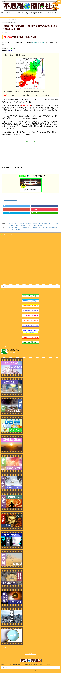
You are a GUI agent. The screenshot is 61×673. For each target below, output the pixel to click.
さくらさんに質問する (30, 315)
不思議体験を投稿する (30, 310)
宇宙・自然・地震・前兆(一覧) (10, 200)
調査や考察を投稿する (30, 330)
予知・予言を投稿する (30, 296)
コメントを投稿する (30, 332)
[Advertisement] (30, 152)
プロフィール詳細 (11, 352)
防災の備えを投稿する (30, 320)
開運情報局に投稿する (30, 305)
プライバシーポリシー (30, 651)
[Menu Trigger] (59, 2)
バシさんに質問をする (30, 342)
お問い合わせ (30, 653)
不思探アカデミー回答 (30, 337)
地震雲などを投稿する (30, 301)
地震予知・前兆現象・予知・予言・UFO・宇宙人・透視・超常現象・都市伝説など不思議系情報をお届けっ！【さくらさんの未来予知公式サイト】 (30, 664)
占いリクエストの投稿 (30, 325)
